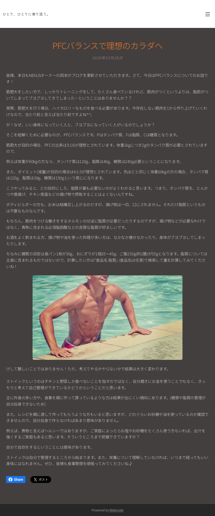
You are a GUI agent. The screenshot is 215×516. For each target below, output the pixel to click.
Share (16, 479)
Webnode (117, 510)
